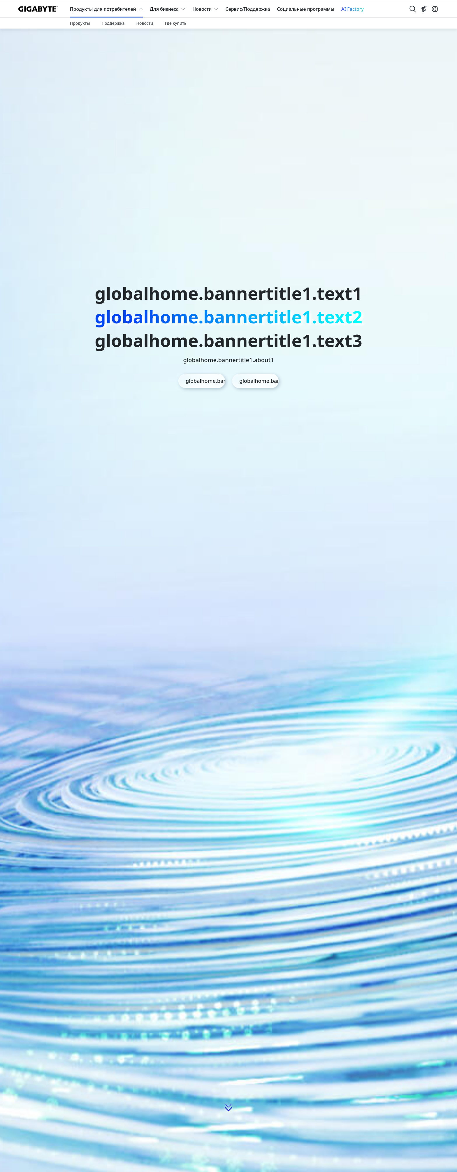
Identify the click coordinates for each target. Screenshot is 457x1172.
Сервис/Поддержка (247, 9)
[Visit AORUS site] (424, 9)
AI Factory (352, 9)
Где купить (175, 23)
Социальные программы (305, 9)
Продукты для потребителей (103, 9)
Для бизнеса (164, 9)
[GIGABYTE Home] (39, 9)
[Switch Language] (435, 9)
